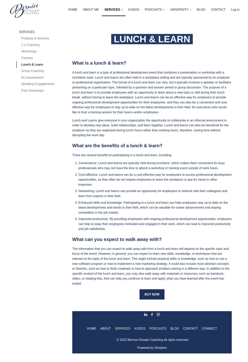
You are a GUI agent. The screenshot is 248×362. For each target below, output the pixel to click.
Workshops (29, 51)
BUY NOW (152, 294)
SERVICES (27, 32)
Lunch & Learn (32, 64)
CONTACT (190, 328)
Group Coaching (32, 71)
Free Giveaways (32, 90)
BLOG (174, 328)
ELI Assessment (32, 77)
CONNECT (209, 328)
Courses (27, 58)
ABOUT (105, 328)
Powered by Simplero (152, 347)
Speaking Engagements (37, 84)
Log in (235, 9)
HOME (91, 328)
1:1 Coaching (30, 45)
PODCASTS (157, 328)
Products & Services (35, 38)
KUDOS (140, 328)
